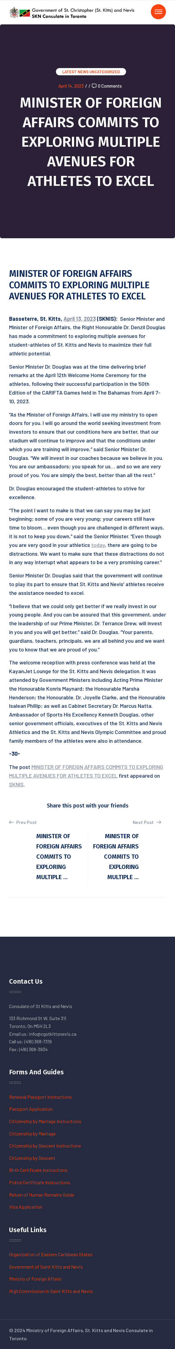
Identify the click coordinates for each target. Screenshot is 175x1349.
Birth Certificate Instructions (38, 1170)
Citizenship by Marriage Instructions (45, 1121)
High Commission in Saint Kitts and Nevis (51, 1291)
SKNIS (16, 784)
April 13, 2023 (79, 318)
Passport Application (31, 1109)
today (98, 545)
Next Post (147, 822)
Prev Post (23, 822)
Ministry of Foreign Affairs (35, 1279)
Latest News (75, 71)
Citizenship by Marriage (32, 1133)
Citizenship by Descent (32, 1158)
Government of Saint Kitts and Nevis (46, 1266)
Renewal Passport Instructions (40, 1097)
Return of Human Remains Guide (41, 1195)
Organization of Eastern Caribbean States (50, 1254)
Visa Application (25, 1207)
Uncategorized (104, 71)
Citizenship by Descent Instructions (45, 1145)
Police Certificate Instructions (39, 1182)
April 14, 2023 (71, 86)
